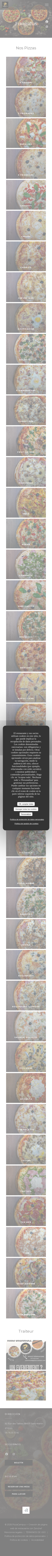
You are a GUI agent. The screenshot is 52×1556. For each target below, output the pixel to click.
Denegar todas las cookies (26, 809)
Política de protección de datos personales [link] (27, 819)
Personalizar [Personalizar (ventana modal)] (26, 814)
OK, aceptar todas (26, 804)
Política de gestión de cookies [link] (26, 824)
